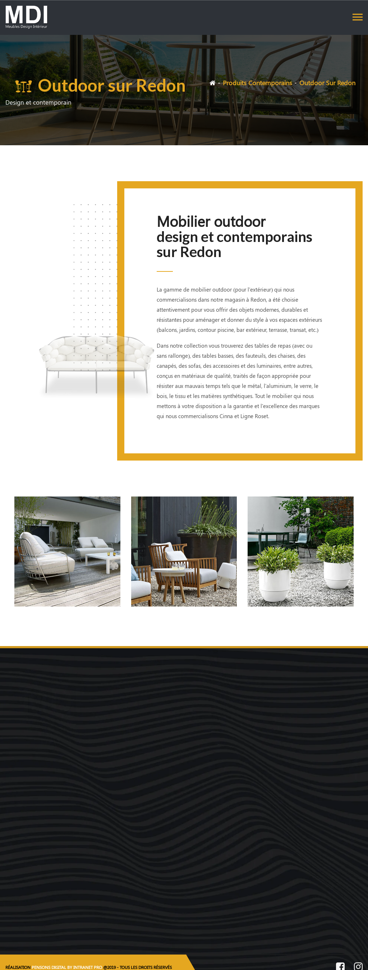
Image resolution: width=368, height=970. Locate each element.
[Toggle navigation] (358, 17)
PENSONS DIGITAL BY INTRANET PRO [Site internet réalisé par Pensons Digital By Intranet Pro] (67, 967)
